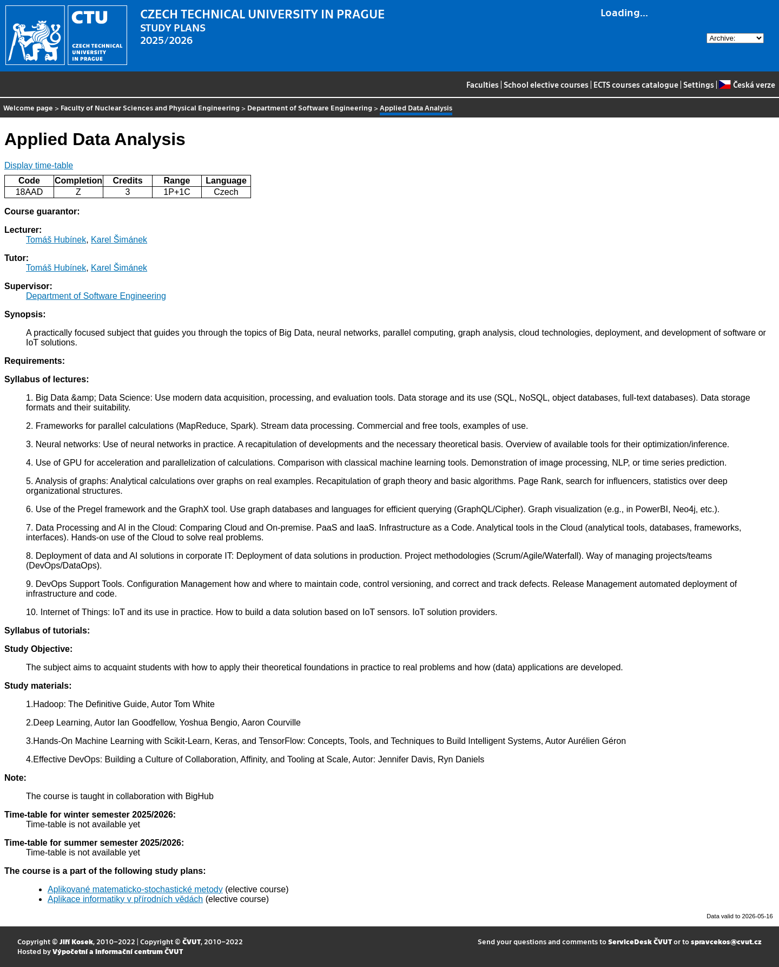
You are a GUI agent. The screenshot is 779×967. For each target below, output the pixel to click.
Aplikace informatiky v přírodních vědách (125, 899)
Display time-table (38, 165)
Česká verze (747, 84)
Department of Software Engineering (309, 107)
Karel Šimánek (119, 239)
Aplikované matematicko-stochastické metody (135, 889)
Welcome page (28, 107)
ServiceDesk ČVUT (640, 941)
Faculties (482, 84)
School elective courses (546, 84)
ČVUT (191, 941)
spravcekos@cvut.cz (726, 941)
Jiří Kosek (76, 941)
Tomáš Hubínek (56, 239)
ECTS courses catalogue (635, 84)
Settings (698, 84)
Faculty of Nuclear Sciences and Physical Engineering (150, 107)
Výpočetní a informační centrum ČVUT (117, 951)
